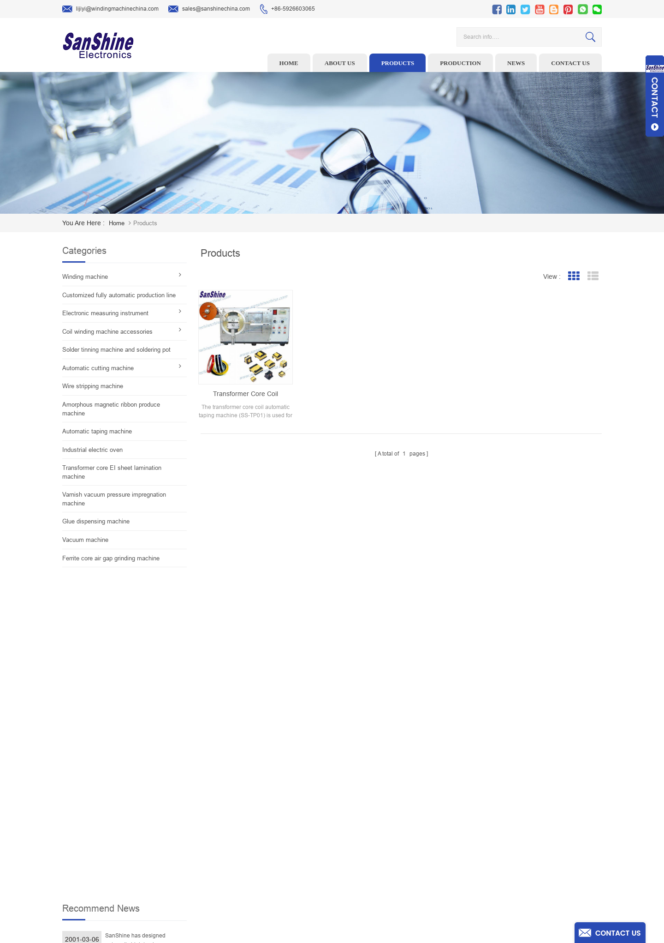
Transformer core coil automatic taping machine (245, 394)
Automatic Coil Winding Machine (279, 847)
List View (593, 276)
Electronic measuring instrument (105, 313)
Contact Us (390, 832)
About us (340, 63)
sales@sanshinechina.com (209, 9)
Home (288, 63)
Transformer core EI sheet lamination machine (111, 472)
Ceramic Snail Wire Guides (273, 804)
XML (382, 875)
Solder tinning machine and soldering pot (116, 349)
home (117, 223)
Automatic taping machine (97, 431)
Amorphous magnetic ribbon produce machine (111, 409)
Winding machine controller (274, 818)
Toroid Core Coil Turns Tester (275, 832)
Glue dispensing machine (96, 521)
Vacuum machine (85, 539)
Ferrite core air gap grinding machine (111, 558)
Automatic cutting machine (98, 368)
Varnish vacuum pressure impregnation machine (114, 499)
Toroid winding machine (269, 775)
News (516, 63)
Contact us (570, 63)
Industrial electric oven (92, 449)
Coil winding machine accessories (107, 331)
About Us (388, 804)
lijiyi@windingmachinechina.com (110, 9)
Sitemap (387, 861)
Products (398, 63)
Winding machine (85, 276)
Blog (382, 847)
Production (460, 63)
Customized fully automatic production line (119, 295)
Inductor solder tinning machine (279, 861)
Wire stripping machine (92, 386)
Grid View (573, 276)
